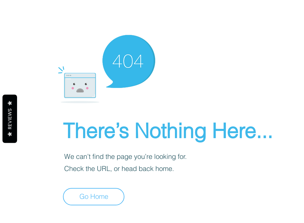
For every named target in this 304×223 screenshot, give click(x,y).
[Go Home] (93, 196)
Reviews (9, 119)
